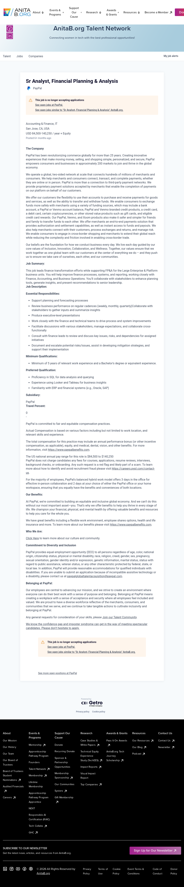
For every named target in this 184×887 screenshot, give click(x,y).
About (38, 12)
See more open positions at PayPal (57, 673)
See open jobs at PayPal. (49, 104)
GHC (33, 832)
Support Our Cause (75, 12)
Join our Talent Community (119, 617)
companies (36, 56)
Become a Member (159, 12)
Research (94, 12)
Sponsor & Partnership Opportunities (62, 762)
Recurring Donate (65, 751)
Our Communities (64, 784)
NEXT (32, 808)
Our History (9, 747)
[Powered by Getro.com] (92, 702)
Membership (38, 775)
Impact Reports (91, 767)
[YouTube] (18, 869)
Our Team (8, 753)
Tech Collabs (38, 826)
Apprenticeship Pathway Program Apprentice (38, 797)
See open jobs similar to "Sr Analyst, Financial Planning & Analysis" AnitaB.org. (79, 110)
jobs (20, 56)
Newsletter (166, 747)
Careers (9, 797)
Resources (131, 12)
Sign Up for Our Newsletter (155, 850)
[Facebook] (10, 28)
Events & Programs (56, 12)
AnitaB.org (43, 873)
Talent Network (39, 769)
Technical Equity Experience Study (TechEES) (91, 756)
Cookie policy (98, 711)
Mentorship (37, 745)
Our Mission (10, 740)
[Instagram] (11, 869)
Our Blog (139, 747)
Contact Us (166, 740)
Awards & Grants (112, 12)
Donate (59, 745)
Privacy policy (82, 711)
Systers (61, 791)
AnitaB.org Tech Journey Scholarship (115, 756)
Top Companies (91, 784)
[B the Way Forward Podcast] (31, 869)
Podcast (139, 753)
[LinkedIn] (10, 36)
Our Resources (143, 740)
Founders (34, 762)
